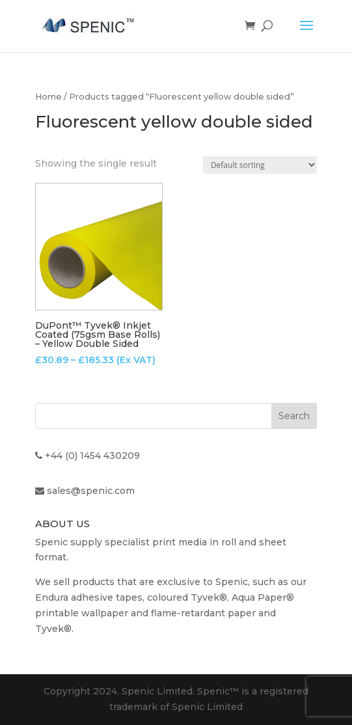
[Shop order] (260, 165)
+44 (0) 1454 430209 (92, 455)
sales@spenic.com (91, 491)
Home (48, 97)
